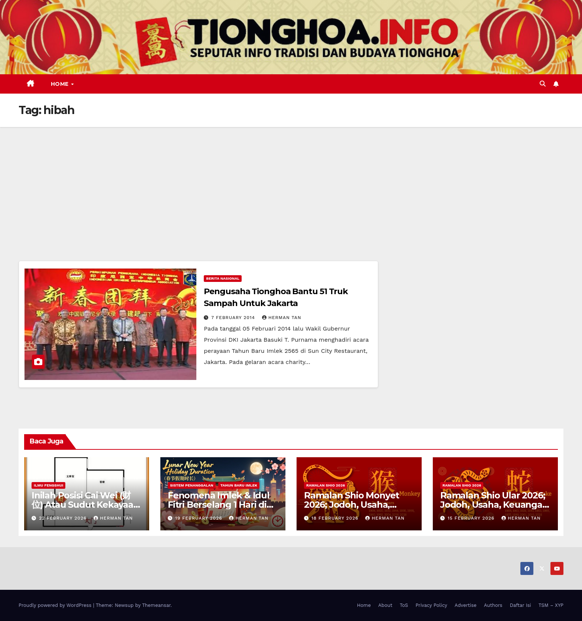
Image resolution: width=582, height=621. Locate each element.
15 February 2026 (472, 518)
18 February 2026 (335, 518)
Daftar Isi (520, 605)
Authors (493, 605)
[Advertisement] (291, 183)
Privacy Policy (431, 605)
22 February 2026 (63, 518)
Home (61, 84)
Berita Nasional (222, 278)
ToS (404, 605)
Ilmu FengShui (48, 485)
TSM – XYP (551, 605)
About (385, 605)
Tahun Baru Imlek (238, 485)
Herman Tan (281, 317)
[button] (543, 83)
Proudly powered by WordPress (56, 605)
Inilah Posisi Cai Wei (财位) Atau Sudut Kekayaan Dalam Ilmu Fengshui (85, 504)
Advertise (466, 605)
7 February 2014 (234, 317)
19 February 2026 (199, 518)
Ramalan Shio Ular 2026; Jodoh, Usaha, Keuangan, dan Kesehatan (495, 504)
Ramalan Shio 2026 (325, 485)
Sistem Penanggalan (191, 485)
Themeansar (156, 605)
